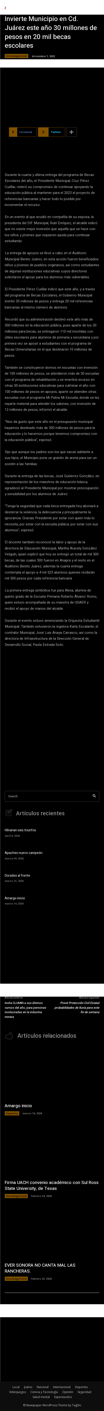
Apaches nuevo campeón (23, 852)
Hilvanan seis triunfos (20, 830)
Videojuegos (17, 1392)
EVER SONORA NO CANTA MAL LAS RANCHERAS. (40, 1268)
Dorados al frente (17, 875)
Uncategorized (16, 56)
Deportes (12, 1113)
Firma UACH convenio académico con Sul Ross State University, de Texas (52, 1185)
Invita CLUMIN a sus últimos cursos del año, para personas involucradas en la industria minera (25, 1010)
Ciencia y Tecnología (44, 1392)
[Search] (94, 796)
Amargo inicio (15, 898)
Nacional (43, 1387)
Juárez (28, 1387)
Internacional (62, 1387)
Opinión (67, 1392)
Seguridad (84, 1392)
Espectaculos (63, 1397)
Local (16, 1387)
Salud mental (41, 1397)
